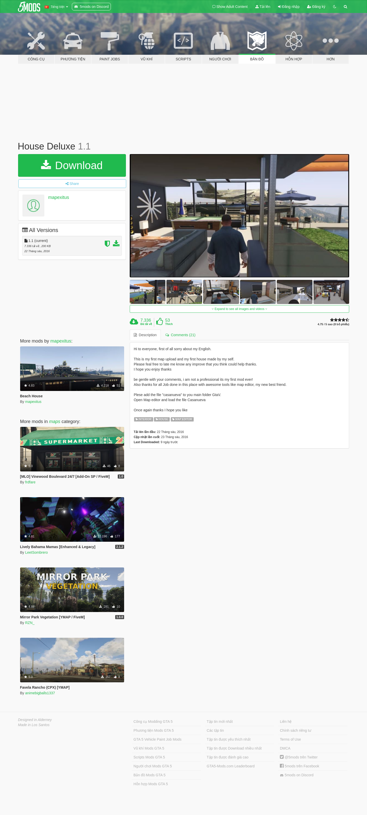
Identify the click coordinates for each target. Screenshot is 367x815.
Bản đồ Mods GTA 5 (149, 775)
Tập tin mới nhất (220, 721)
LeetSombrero (36, 552)
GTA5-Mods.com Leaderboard (231, 766)
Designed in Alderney (35, 720)
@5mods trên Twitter (299, 757)
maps (54, 421)
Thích (169, 323)
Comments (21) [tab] (180, 335)
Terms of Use (290, 739)
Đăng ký (316, 7)
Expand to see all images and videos (239, 309)
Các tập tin (215, 730)
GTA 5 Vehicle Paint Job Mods (157, 739)
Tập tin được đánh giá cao (227, 757)
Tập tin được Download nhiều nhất (234, 748)
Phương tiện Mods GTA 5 (154, 730)
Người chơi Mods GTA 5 (153, 766)
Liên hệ (286, 721)
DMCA (285, 748)
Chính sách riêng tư (295, 730)
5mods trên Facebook (299, 766)
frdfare (30, 482)
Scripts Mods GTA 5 (149, 757)
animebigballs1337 (40, 693)
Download (71, 165)
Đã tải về (146, 323)
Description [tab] (145, 335)
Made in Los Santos (34, 725)
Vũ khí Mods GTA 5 (149, 748)
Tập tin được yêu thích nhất (229, 739)
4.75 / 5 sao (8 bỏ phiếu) (333, 324)
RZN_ (30, 623)
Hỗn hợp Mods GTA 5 (151, 784)
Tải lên (262, 7)
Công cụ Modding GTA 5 (153, 721)
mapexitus (58, 197)
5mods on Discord (296, 775)
